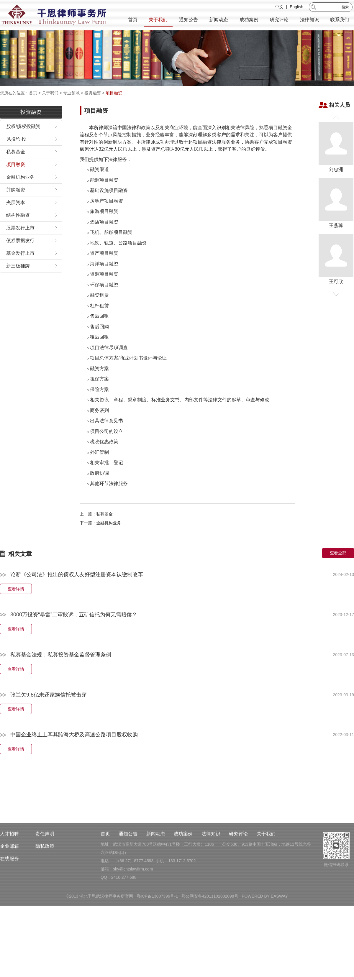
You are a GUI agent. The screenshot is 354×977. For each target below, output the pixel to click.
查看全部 (338, 564)
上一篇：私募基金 (96, 525)
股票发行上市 (20, 239)
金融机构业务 (20, 188)
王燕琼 (336, 214)
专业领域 (71, 93)
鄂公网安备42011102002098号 (209, 933)
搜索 (345, 7)
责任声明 (44, 870)
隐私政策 (44, 883)
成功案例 (249, 19)
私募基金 (15, 163)
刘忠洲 (336, 158)
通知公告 (188, 19)
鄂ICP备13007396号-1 (157, 933)
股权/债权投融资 (23, 137)
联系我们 (339, 19)
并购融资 (15, 201)
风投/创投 (16, 150)
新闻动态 (218, 19)
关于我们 (158, 19)
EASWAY (279, 933)
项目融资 (114, 93)
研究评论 (279, 19)
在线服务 (9, 895)
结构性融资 (18, 226)
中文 (279, 7)
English (296, 7)
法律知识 (309, 19)
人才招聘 (9, 870)
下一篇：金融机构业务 (100, 534)
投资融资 (92, 93)
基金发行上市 (20, 264)
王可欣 (336, 270)
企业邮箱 (9, 883)
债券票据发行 (20, 251)
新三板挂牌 (18, 277)
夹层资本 (15, 213)
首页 (132, 19)
